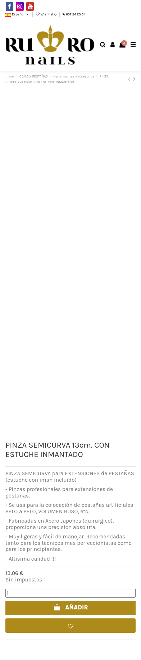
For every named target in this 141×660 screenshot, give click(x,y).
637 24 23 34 (76, 14)
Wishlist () (46, 14)
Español (17, 14)
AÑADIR (70, 607)
